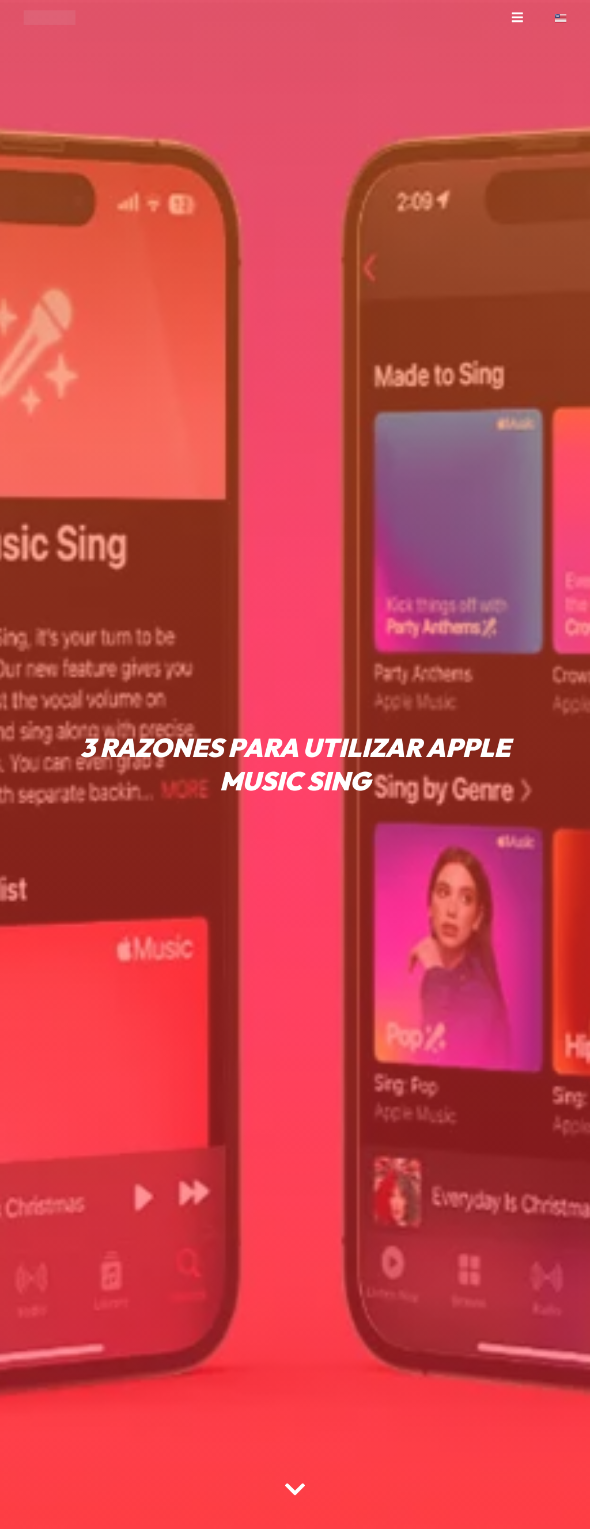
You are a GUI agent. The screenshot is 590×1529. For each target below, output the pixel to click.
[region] (150, 1438)
